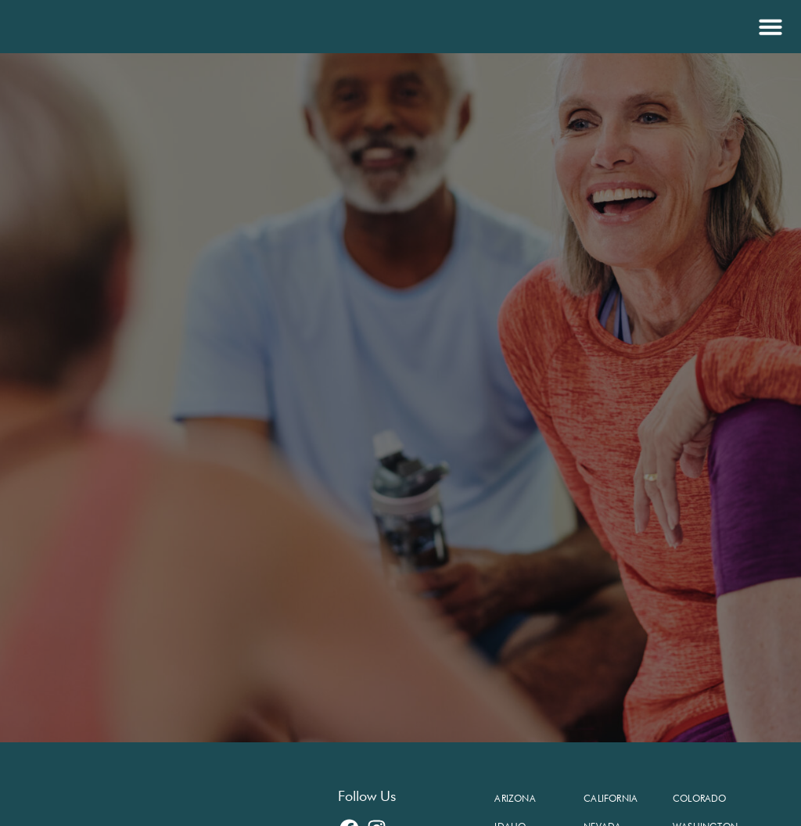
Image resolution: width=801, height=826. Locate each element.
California (611, 798)
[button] (768, 26)
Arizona (514, 798)
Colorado (700, 798)
